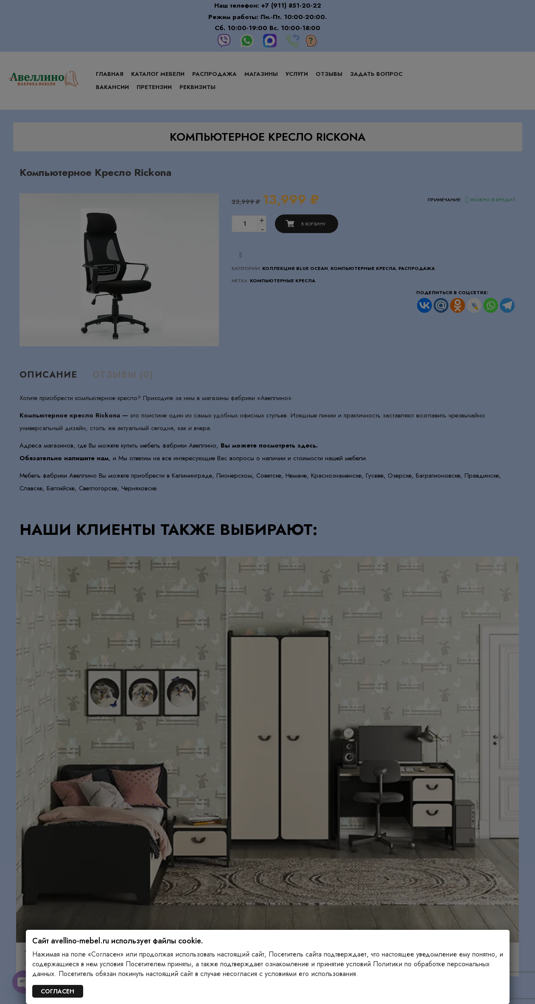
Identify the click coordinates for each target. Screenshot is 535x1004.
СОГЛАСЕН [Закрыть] (57, 991)
